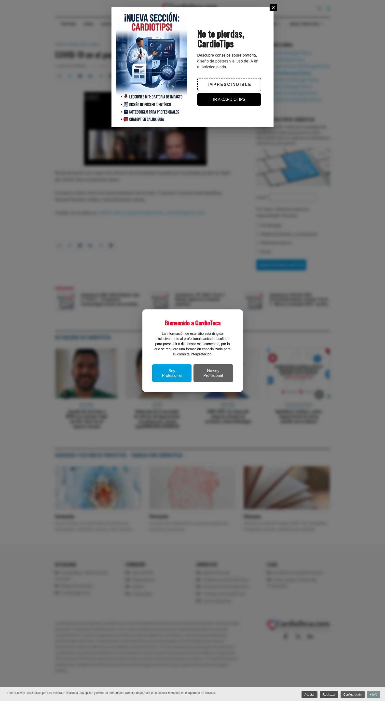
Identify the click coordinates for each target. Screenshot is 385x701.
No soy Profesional (213, 373)
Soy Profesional (172, 373)
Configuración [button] (351, 695)
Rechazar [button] (327, 695)
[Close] (273, 7)
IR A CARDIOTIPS (229, 99)
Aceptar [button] (306, 695)
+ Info (373, 695)
